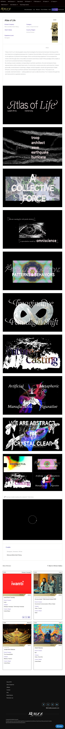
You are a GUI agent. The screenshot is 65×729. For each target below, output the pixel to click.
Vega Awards (20, 1)
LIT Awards (54, 1)
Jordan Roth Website (9, 649)
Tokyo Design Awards (24, 4)
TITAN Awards (37, 1)
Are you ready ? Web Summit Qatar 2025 (45, 599)
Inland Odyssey (39, 648)
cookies (50, 721)
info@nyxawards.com (52, 708)
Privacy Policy (41, 721)
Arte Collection (14, 4)
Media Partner (10, 695)
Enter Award (54, 9)
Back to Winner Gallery (54, 566)
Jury (34, 9)
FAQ (8, 692)
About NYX (9, 682)
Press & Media (44, 9)
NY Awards (46, 1)
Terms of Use (35, 721)
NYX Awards (28, 1)
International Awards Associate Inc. (18, 722)
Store (49, 9)
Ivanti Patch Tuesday (9, 597)
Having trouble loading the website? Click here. (19, 497)
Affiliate (8, 687)
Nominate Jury (10, 697)
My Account (61, 9)
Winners (38, 9)
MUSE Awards (11, 1)
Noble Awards (4, 4)
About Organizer (10, 684)
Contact (8, 689)
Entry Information (28, 9)
